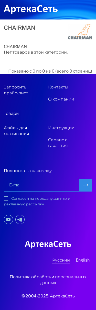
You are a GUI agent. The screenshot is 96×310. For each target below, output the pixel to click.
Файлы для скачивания (16, 130)
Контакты (58, 87)
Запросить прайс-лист (16, 90)
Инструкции (61, 127)
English (83, 260)
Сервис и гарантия (58, 142)
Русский (61, 260)
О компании (61, 99)
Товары (11, 113)
